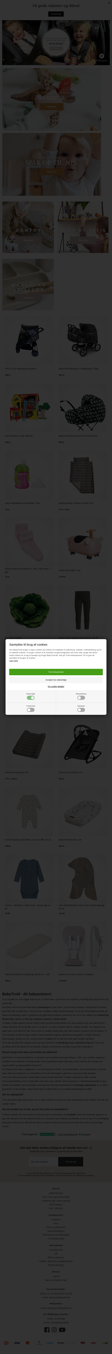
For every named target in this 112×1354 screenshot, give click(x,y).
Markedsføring (81, 696)
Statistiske (81, 708)
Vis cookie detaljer (56, 686)
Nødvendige (30, 696)
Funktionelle (30, 708)
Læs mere (13, 661)
